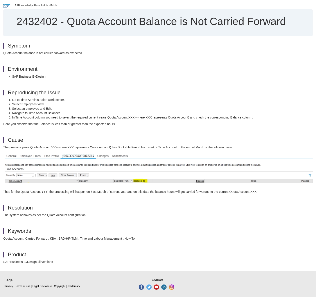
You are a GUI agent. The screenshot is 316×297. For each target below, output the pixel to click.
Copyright (59, 286)
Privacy (8, 286)
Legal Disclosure (42, 286)
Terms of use (22, 286)
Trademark (73, 286)
